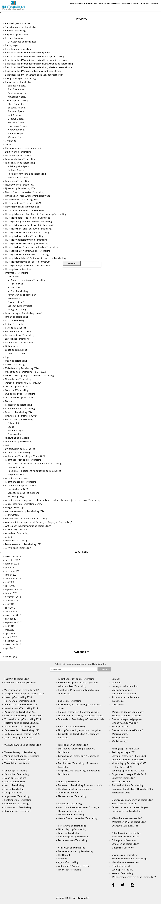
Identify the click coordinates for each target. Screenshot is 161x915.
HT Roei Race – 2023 (122, 767)
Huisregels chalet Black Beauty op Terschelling (28, 228)
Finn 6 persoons (16, 89)
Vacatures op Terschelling (124, 854)
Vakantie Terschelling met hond (23, 492)
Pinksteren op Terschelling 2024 (21, 415)
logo (7, 357)
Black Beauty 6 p (16, 104)
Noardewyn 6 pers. (17, 126)
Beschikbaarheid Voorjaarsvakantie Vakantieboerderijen (33, 70)
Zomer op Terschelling (16, 540)
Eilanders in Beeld (121, 866)
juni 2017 (9, 626)
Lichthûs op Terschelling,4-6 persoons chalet (80, 715)
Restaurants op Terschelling (19, 419)
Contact (154, 3)
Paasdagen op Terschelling (18, 404)
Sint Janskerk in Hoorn (123, 847)
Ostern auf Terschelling (16, 390)
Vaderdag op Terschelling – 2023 (128, 770)
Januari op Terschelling (16, 316)
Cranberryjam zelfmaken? (124, 722)
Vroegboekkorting (17, 309)
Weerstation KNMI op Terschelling (129, 821)
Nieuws (136, 3)
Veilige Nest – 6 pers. (18, 177)
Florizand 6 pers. (16, 111)
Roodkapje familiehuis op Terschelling (27, 173)
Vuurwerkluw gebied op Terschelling (22, 744)
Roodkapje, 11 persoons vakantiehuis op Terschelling (34, 470)
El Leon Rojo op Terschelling (72, 829)
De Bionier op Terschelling (18, 151)
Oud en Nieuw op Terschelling (20, 393)
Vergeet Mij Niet (16, 474)
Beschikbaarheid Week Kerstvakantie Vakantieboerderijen (34, 74)
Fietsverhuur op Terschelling (19, 184)
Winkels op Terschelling (17, 533)
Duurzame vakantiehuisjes (125, 825)
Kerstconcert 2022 (121, 792)
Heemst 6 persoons (17, 467)
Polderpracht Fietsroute (123, 840)
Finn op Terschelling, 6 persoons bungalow (79, 730)
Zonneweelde (14, 434)
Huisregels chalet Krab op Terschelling (24, 236)
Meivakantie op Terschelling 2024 (22, 368)
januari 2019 (11, 593)
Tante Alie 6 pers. (16, 133)
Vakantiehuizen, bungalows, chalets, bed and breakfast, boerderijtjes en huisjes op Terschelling (53, 500)
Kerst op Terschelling (15, 327)
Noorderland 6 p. (16, 129)
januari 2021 (11, 574)
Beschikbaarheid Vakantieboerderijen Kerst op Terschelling (34, 56)
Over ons (145, 3)
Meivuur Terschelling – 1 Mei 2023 (129, 755)
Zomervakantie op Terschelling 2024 (22, 719)
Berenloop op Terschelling (18, 48)
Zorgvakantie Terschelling (18, 547)
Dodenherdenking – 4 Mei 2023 (127, 759)
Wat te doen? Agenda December (74, 866)
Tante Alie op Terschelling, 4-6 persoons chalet (81, 719)
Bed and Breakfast (14, 38)
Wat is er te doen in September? (128, 711)
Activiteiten (13, 276)
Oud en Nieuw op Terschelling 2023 (22, 733)
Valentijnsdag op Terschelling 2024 (21, 689)
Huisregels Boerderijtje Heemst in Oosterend (27, 217)
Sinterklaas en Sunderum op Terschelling (132, 799)
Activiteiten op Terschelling (71, 847)
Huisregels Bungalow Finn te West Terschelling (28, 221)
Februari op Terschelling (17, 181)
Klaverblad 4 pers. (17, 96)
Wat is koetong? (120, 741)
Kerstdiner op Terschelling (18, 331)
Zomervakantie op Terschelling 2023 (23, 544)
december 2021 (13, 571)
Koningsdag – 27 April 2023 (125, 748)
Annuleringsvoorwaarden (18, 23)
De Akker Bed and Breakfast (22, 41)
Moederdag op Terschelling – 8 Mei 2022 (25, 371)
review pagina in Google (17, 437)
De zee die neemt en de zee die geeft (130, 807)
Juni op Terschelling (15, 324)
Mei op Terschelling (15, 364)
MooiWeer (16, 287)
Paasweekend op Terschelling (20, 408)
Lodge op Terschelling (16, 349)
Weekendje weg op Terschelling (20, 752)
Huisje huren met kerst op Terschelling (24, 210)
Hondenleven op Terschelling (126, 810)
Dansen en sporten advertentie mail (23, 148)
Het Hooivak (17, 283)
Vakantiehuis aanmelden (109, 3)
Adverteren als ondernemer (22, 294)
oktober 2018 (12, 600)
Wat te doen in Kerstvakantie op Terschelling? (28, 525)
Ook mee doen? (16, 302)
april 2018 (10, 607)
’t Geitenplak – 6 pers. (18, 166)
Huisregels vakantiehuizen (18, 269)
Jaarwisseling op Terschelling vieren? (23, 313)
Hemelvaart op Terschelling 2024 (21, 199)
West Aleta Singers (121, 781)
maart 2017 (11, 637)
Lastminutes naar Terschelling (20, 342)
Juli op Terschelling (14, 320)
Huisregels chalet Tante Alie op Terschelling (27, 254)
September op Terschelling (18, 441)
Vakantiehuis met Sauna (16, 763)
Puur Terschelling (19, 291)
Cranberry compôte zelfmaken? (127, 730)
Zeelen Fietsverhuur (68, 792)
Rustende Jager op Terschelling (73, 836)
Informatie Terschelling (16, 272)
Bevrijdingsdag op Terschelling (20, 78)
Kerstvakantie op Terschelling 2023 (21, 730)
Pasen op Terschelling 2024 (18, 412)
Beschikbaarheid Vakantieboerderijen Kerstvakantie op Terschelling (39, 63)
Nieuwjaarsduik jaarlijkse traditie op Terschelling (29, 375)
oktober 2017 (12, 618)
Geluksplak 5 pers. (17, 93)
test (7, 445)
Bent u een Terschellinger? (125, 803)
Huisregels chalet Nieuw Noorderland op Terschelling (31, 247)
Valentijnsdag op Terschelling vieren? (23, 503)
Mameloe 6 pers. (16, 122)
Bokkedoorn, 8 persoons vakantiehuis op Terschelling (34, 463)
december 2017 (13, 611)
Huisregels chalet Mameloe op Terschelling (26, 243)
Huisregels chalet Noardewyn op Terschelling (27, 250)
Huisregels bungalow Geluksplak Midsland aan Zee (30, 225)
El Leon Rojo (14, 423)
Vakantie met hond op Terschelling (21, 755)
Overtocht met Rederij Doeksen (20, 682)
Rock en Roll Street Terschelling (127, 785)
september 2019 (13, 589)
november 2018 (13, 596)
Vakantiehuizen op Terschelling (83, 3)
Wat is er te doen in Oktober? (126, 715)
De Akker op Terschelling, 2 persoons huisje (80, 785)
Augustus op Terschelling (17, 34)
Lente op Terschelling (122, 869)
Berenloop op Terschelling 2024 (20, 726)
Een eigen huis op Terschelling (20, 159)
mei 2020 (9, 582)
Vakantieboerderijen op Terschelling (23, 459)
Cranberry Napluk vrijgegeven (127, 719)
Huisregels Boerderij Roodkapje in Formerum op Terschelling (35, 214)
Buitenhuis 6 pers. (17, 107)
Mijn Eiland (127, 3)
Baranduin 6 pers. (17, 85)
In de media (14, 298)
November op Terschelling (18, 379)
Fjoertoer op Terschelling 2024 (20, 188)
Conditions (10, 140)
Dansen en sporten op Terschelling (28, 280)
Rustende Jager (15, 430)
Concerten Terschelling (123, 777)
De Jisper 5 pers (16, 170)
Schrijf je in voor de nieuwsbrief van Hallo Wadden (80, 664)
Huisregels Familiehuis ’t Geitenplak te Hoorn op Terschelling (35, 258)
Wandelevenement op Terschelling (129, 858)
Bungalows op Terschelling (18, 82)
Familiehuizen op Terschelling (20, 162)
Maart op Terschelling (16, 360)
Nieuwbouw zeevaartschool (125, 862)
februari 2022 (12, 563)
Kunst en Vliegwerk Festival (125, 836)
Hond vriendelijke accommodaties (22, 206)
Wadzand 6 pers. (16, 137)
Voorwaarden (12, 514)
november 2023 (13, 556)
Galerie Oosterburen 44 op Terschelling (25, 192)
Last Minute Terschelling (17, 338)
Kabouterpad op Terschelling (126, 832)
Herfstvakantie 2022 (18, 489)
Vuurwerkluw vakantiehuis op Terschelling (26, 518)
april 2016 (10, 648)
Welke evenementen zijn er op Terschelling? (134, 876)
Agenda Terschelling (68, 862)
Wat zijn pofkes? (120, 733)
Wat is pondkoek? (120, 737)
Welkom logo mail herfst (17, 529)
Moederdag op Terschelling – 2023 (129, 763)
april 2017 (10, 633)
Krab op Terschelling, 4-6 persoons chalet (79, 711)
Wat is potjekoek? (120, 726)
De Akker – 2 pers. (17, 353)
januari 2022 (11, 567)
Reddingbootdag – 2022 (123, 752)
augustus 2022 (12, 560)
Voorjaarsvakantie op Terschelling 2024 (25, 511)
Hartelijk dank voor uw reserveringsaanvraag (27, 195)
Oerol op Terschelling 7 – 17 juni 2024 (23, 715)
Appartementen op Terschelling (21, 26)
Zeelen (8, 536)
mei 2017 (9, 629)
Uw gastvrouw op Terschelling (20, 448)
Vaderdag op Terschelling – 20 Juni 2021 (25, 456)
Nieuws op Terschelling (69, 869)
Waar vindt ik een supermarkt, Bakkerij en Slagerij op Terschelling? (38, 522)
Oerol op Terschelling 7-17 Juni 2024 (23, 382)
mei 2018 (9, 604)
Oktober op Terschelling (17, 386)
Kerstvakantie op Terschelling (20, 335)
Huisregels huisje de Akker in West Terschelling (28, 265)
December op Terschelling (18, 155)
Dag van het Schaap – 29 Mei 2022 (129, 774)
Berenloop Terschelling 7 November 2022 (132, 789)
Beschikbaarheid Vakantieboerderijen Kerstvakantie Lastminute (37, 60)
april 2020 (10, 585)
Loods (11, 426)
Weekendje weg (16, 496)
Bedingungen (12, 45)
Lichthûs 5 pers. (16, 118)
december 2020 (13, 578)
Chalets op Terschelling (16, 100)
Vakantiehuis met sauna (17, 478)
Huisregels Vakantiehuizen (125, 686)
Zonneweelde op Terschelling (72, 840)
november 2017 (13, 615)
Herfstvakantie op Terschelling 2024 (23, 203)
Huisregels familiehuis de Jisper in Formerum (27, 261)
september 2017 (13, 622)
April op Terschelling (15, 30)
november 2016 (13, 644)
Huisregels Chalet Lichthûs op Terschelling (26, 239)
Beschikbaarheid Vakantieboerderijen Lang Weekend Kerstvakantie (38, 67)
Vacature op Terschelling (17, 452)
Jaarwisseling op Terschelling (18, 737)
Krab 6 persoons (16, 115)
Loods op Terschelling (69, 832)
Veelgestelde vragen (15, 507)
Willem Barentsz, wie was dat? (127, 818)
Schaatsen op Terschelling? (125, 843)
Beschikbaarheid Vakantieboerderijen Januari (28, 52)
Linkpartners (11, 346)
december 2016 (13, 640)
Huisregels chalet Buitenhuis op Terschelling (27, 232)
